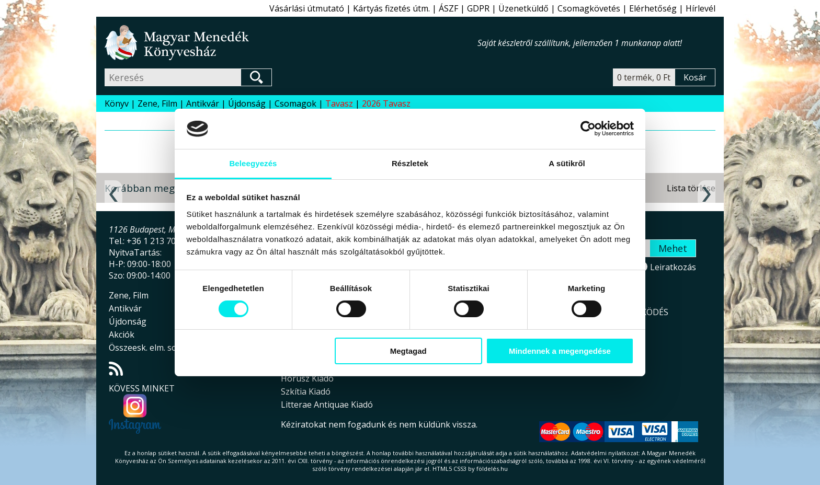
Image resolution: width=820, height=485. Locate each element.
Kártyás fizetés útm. (391, 8)
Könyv (117, 103)
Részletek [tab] (410, 163)
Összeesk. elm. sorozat (153, 347)
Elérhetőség (653, 8)
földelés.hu (492, 468)
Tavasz (339, 103)
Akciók (121, 334)
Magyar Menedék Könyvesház (291, 42)
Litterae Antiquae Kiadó (327, 404)
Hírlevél (700, 8)
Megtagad (408, 351)
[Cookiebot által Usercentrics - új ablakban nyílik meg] (588, 128)
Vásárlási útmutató (306, 8)
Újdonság (247, 103)
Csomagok (295, 103)
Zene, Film (157, 103)
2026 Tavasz (386, 103)
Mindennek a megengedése (560, 351)
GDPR (478, 8)
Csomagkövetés (588, 8)
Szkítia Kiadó (306, 391)
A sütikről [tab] (567, 163)
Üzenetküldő (523, 8)
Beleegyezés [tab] (253, 163)
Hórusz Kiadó (307, 378)
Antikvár (202, 103)
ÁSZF (448, 8)
